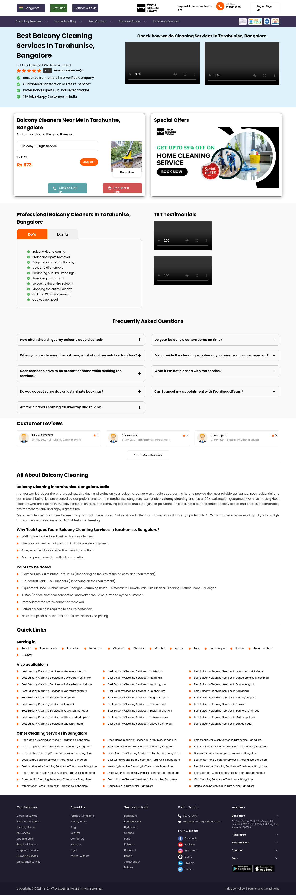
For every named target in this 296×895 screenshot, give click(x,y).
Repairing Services (166, 21)
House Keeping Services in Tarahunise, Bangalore (224, 786)
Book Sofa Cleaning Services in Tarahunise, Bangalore (55, 759)
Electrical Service (27, 844)
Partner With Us (85, 8)
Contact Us (77, 838)
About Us (75, 844)
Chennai (118, 648)
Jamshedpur (218, 648)
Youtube (186, 844)
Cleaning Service (27, 815)
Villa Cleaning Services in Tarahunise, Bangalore (223, 779)
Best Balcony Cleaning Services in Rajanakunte (136, 691)
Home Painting (68, 21)
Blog (73, 827)
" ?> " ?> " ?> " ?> (57, 146)
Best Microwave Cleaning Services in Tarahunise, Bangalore (230, 766)
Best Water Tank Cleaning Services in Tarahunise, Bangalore (231, 759)
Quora (185, 856)
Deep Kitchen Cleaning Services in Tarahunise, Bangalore (57, 753)
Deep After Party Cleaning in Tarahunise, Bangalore (225, 753)
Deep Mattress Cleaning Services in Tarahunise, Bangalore (143, 753)
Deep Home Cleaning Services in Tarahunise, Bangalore (142, 740)
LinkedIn (186, 863)
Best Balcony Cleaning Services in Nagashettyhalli (138, 697)
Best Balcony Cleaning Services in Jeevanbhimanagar (55, 710)
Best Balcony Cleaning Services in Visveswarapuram (54, 671)
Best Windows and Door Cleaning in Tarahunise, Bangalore (144, 759)
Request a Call (121, 189)
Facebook (187, 838)
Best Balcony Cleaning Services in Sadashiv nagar (52, 723)
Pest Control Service (29, 821)
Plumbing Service (27, 856)
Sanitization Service (28, 861)
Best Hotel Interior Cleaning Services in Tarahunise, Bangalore (59, 766)
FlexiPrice (58, 8)
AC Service (23, 833)
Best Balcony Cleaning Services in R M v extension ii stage (57, 684)
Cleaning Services (32, 21)
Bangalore (73, 648)
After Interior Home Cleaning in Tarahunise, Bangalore (55, 786)
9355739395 (233, 7)
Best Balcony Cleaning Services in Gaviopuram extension (57, 678)
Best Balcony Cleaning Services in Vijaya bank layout (140, 723)
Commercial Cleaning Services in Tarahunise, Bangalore (56, 779)
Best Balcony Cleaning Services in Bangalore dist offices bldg (231, 678)
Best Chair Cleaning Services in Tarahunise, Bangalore (141, 746)
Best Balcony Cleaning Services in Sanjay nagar (223, 723)
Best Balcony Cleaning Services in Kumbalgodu (137, 684)
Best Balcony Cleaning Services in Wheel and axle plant (55, 717)
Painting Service (26, 827)
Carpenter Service (28, 850)
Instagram (187, 850)
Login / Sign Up (264, 7)
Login (73, 850)
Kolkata (179, 648)
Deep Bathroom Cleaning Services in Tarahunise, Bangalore (58, 773)
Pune (197, 648)
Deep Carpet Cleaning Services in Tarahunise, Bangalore (56, 746)
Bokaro (239, 648)
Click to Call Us (68, 189)
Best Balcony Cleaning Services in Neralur (219, 704)
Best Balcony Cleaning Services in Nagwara (48, 697)
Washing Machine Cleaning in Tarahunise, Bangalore (140, 766)
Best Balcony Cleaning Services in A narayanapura (225, 697)
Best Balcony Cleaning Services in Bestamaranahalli (140, 710)
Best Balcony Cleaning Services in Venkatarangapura (54, 691)
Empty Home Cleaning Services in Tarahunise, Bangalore (142, 779)
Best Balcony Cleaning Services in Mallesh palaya (224, 717)
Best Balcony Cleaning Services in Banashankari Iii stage (228, 671)
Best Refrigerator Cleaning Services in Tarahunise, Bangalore (231, 746)
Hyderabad (96, 648)
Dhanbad (139, 648)
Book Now (127, 172)
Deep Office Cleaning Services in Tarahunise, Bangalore (56, 740)
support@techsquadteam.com (195, 7)
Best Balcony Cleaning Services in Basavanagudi (224, 684)
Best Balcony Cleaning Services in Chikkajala (135, 671)
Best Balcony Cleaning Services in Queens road (137, 704)
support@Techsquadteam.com (202, 821)
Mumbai (160, 648)
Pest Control (101, 21)
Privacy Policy (78, 821)
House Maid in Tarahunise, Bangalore (131, 786)
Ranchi (26, 648)
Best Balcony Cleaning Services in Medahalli (135, 678)
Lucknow (27, 655)
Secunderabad (263, 648)
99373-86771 (190, 815)
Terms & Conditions (82, 815)
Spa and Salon (133, 21)
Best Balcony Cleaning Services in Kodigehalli (222, 691)
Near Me (75, 833)
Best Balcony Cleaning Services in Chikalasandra (138, 717)
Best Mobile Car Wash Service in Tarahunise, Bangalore (228, 740)
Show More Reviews (148, 455)
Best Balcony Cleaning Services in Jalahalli (48, 704)
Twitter (185, 869)
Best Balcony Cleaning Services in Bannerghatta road (227, 710)
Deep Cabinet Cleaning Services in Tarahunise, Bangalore (143, 773)
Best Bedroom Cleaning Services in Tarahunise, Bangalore (229, 773)
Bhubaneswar (48, 648)
